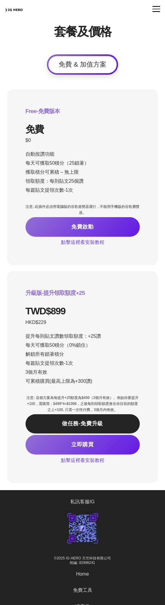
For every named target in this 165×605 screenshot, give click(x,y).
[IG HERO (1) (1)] (14, 9)
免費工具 (82, 590)
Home (82, 574)
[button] (156, 9)
